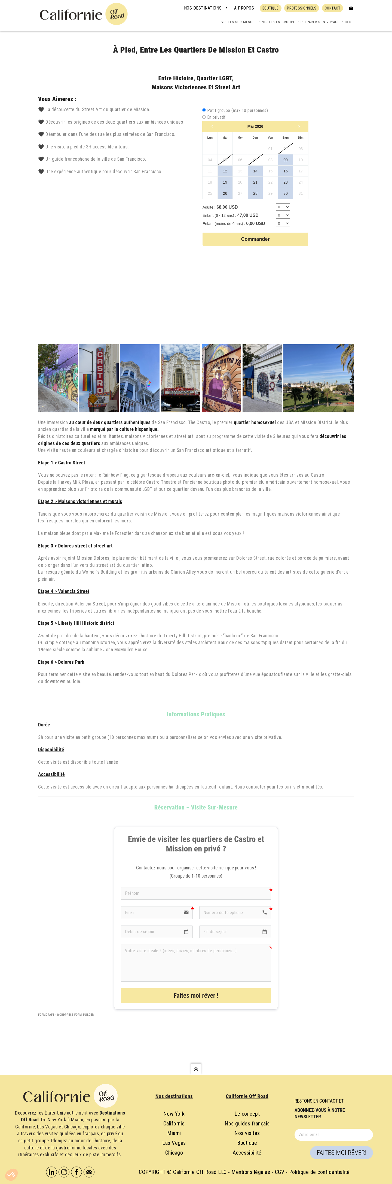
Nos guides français (247, 1123)
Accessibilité (247, 1152)
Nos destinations (203, 8)
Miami (174, 1133)
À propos (244, 8)
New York (174, 1113)
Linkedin (51, 1172)
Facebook (76, 1172)
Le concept (247, 1113)
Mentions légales (250, 1172)
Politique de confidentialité (319, 1172)
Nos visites (247, 1133)
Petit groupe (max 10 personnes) (237, 110)
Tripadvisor (89, 1172)
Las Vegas (174, 1143)
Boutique (247, 1143)
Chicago (174, 1152)
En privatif (216, 117)
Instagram (64, 1172)
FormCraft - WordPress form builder (66, 1014)
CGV (279, 1172)
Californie (174, 1123)
